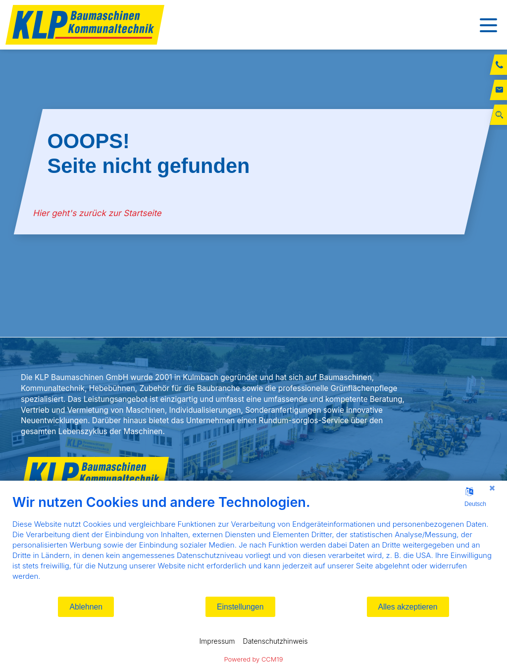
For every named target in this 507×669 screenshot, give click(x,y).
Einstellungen (240, 607)
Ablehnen (85, 607)
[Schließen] (492, 488)
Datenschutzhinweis (275, 641)
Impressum (217, 641)
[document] (253, 545)
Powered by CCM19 (253, 659)
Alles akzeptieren (408, 607)
